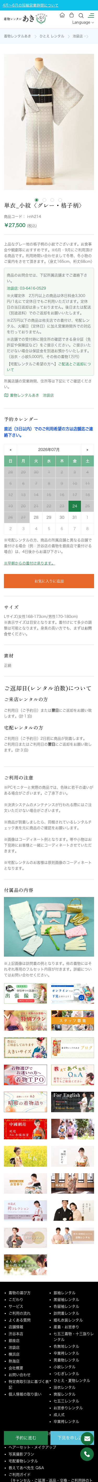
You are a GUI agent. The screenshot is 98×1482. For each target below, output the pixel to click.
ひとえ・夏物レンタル (72, 1380)
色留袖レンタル (66, 1306)
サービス (16, 1306)
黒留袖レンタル (66, 1299)
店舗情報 (16, 1327)
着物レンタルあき (17, 36)
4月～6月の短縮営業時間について (31, 5)
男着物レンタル (66, 1360)
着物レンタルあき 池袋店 (29, 395)
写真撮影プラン (21, 1454)
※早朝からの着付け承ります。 (29, 563)
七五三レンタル (66, 1401)
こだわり (16, 1299)
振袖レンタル (65, 1293)
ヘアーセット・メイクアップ (32, 1447)
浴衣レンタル (65, 1387)
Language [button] (83, 22)
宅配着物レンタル (23, 1461)
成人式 (59, 1415)
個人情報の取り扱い (25, 1394)
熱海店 (14, 1361)
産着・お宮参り (66, 1327)
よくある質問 (20, 1320)
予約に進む (25, 1438)
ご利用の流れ (20, 1313)
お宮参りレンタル (68, 1408)
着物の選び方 (20, 1293)
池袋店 (78, 36)
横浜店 (14, 1354)
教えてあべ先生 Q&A (26, 1468)
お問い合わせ (20, 1375)
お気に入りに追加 (49, 581)
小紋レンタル (65, 1367)
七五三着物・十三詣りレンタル (74, 1336)
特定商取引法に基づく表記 (29, 1384)
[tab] (36, 200)
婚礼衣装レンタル (68, 1320)
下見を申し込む (72, 1438)
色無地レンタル (66, 1346)
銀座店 (14, 1340)
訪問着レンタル (66, 1313)
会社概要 (16, 1368)
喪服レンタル (65, 1394)
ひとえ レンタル (51, 36)
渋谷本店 (16, 1334)
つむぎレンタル (66, 1374)
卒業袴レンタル (66, 1353)
